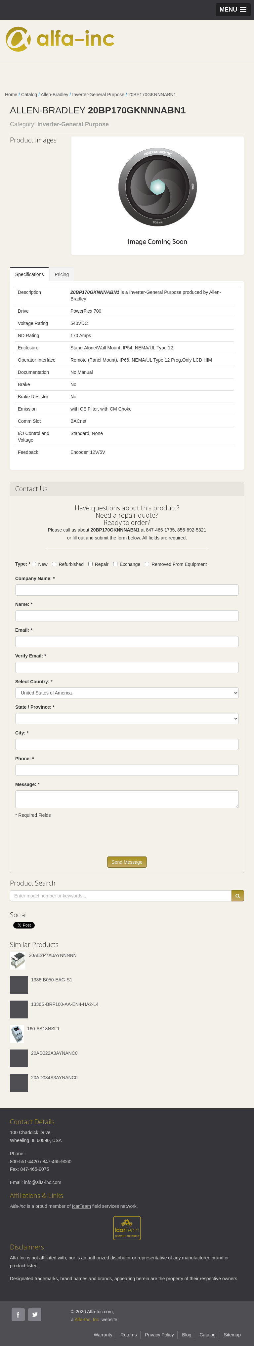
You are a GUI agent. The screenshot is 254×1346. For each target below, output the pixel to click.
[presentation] (65, 840)
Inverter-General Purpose (98, 94)
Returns (129, 1334)
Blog (186, 1334)
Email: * (23, 630)
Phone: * (24, 758)
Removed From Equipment (176, 564)
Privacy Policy (159, 1334)
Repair (98, 564)
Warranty (103, 1334)
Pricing (62, 274)
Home (11, 94)
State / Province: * (35, 707)
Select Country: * (34, 681)
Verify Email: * (30, 655)
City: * (21, 732)
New (40, 564)
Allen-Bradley (54, 94)
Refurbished (68, 564)
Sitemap (232, 1334)
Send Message (126, 862)
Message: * (27, 784)
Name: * (23, 604)
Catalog (29, 94)
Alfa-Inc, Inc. (87, 1319)
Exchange (126, 564)
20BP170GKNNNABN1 (152, 94)
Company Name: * (35, 578)
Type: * (22, 564)
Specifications (29, 274)
